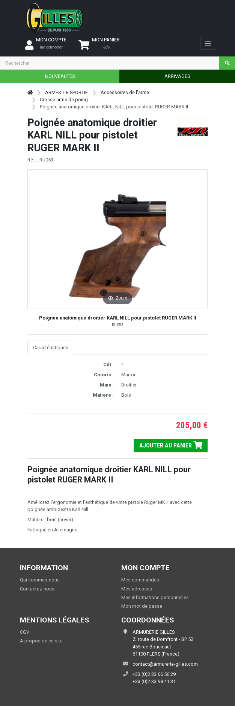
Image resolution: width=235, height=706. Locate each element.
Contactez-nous (37, 589)
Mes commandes (140, 580)
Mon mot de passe (141, 606)
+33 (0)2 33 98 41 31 (154, 681)
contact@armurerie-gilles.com (165, 664)
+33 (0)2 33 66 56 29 (154, 674)
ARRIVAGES (177, 76)
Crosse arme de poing (64, 99)
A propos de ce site (41, 641)
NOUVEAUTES (60, 76)
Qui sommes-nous (40, 580)
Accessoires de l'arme (125, 92)
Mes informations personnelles (155, 597)
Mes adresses (136, 589)
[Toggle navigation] (207, 43)
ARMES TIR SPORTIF (66, 92)
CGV (24, 632)
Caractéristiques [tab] (50, 347)
